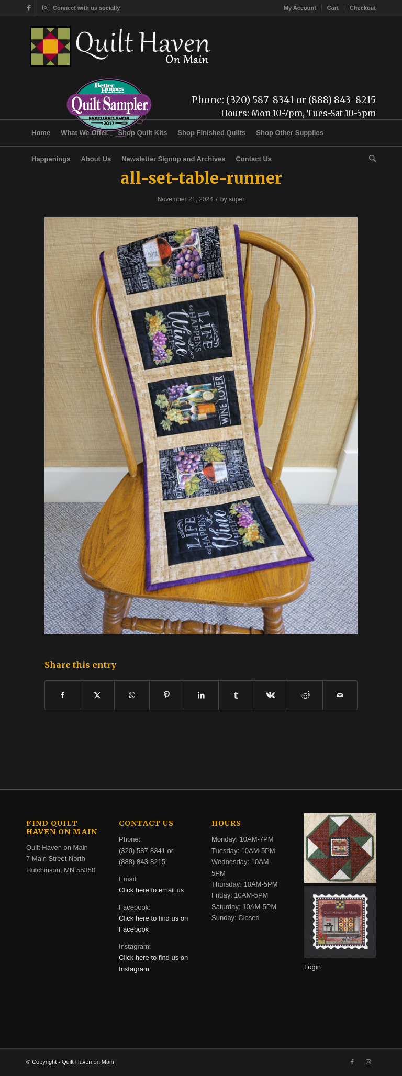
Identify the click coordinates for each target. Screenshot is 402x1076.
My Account (300, 8)
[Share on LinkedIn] (201, 695)
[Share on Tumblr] (236, 695)
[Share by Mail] (340, 695)
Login (312, 967)
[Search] (370, 159)
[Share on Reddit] (305, 695)
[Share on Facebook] (62, 695)
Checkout (363, 8)
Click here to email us (151, 890)
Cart (333, 8)
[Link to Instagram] (45, 8)
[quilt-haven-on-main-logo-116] (121, 46)
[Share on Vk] (270, 695)
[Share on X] (97, 695)
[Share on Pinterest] (167, 695)
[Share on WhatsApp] (132, 695)
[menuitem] (300, 7)
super (236, 199)
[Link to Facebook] (29, 8)
